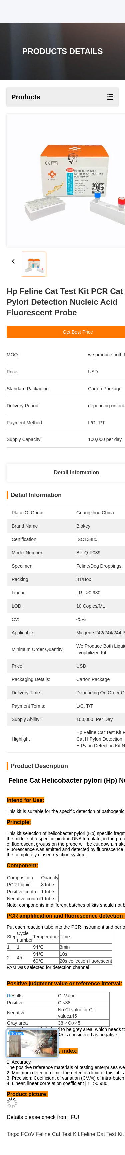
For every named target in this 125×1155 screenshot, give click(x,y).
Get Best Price (79, 332)
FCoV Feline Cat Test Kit (50, 1134)
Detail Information (76, 472)
